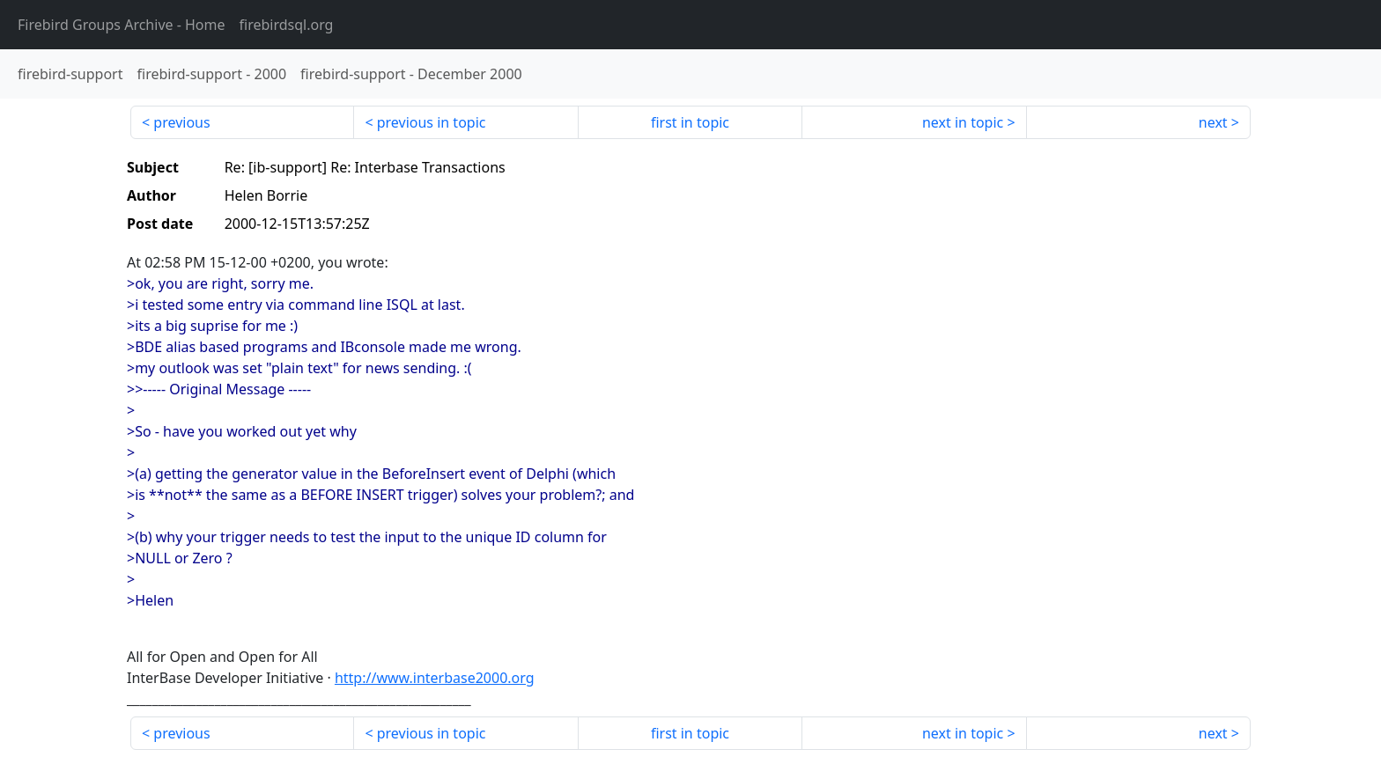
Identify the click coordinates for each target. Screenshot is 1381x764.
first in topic (690, 122)
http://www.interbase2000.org (435, 677)
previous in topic (431, 122)
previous (181, 122)
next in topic (962, 122)
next (1213, 122)
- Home (121, 24)
